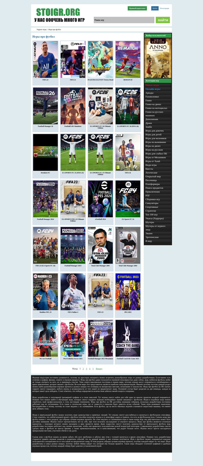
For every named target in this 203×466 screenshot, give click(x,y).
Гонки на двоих (153, 104)
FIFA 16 (128, 172)
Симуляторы (151, 203)
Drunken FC (45, 172)
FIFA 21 (73, 79)
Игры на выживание (155, 142)
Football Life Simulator (73, 125)
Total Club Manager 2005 (100, 265)
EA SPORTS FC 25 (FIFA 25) (73, 172)
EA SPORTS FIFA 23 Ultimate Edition (73, 219)
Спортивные (151, 207)
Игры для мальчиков (155, 138)
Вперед (99, 369)
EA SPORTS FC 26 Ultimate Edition (100, 126)
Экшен (148, 233)
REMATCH (128, 79)
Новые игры (152, 85)
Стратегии (150, 210)
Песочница (151, 180)
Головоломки (152, 96)
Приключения (152, 191)
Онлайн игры (152, 89)
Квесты (149, 169)
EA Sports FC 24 (128, 218)
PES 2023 (128, 311)
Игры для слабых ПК (156, 153)
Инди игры (151, 165)
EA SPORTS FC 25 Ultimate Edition (100, 172)
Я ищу (148, 241)
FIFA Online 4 (73, 311)
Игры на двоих (153, 146)
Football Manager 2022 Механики (100, 358)
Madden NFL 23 (45, 311)
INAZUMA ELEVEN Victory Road (100, 79)
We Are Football (45, 358)
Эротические (152, 237)
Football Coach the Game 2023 (128, 358)
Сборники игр (152, 199)
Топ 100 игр (151, 214)
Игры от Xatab (152, 161)
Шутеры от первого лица (155, 228)
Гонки (148, 100)
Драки (148, 123)
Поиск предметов (154, 188)
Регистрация (164, 8)
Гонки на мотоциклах (156, 108)
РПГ (147, 195)
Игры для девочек (154, 130)
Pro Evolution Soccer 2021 (73, 358)
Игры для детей (153, 134)
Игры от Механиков (155, 157)
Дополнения (151, 119)
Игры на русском (154, 149)
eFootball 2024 (100, 218)
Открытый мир (153, 176)
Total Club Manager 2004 (128, 265)
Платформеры (152, 184)
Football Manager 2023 (73, 265)
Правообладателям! (137, 8)
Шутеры (149, 222)
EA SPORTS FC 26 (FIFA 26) (128, 125)
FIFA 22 (45, 79)
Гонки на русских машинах (154, 114)
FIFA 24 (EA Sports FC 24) (45, 265)
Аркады (149, 93)
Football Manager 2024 (45, 218)
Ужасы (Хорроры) (154, 218)
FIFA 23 (100, 311)
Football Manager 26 (45, 125)
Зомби (148, 127)
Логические (151, 172)
